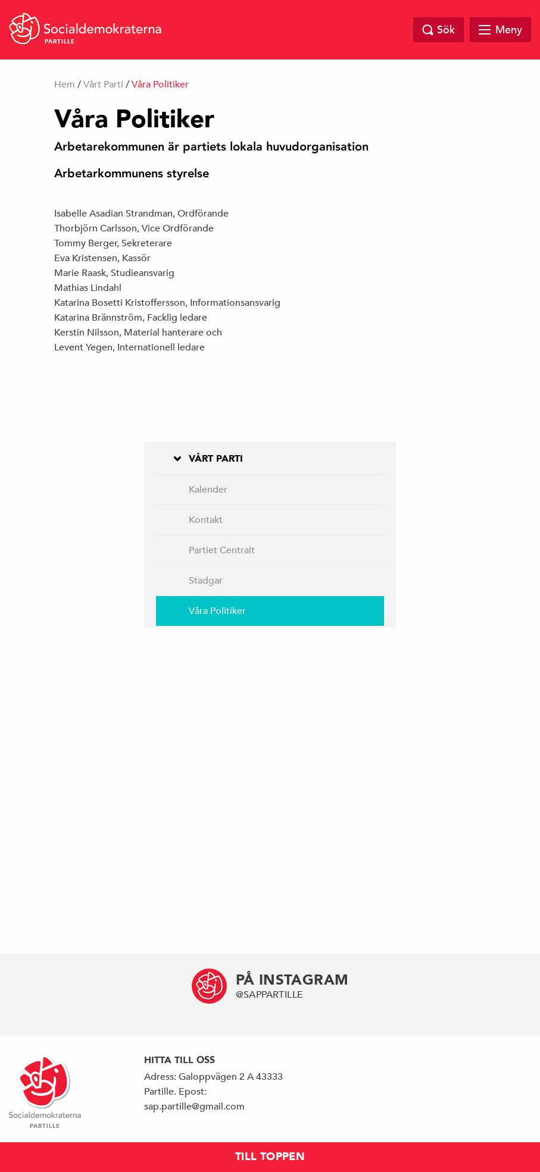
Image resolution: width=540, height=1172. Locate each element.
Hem (64, 84)
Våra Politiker (217, 611)
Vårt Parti (103, 84)
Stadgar (206, 581)
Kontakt (206, 520)
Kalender (208, 490)
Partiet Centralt (222, 550)
